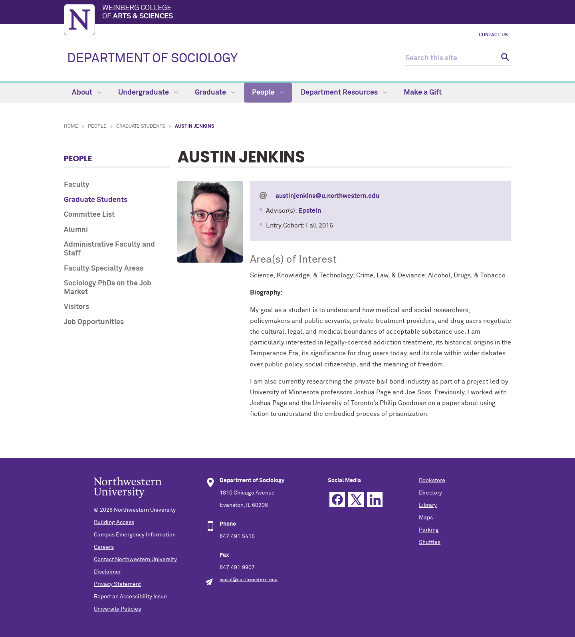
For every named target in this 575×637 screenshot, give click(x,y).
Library (428, 505)
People (268, 92)
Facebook (337, 499)
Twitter (356, 499)
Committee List (89, 214)
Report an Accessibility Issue (130, 596)
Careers (104, 547)
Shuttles (429, 542)
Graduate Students (140, 126)
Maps (426, 517)
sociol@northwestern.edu (249, 580)
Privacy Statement (117, 584)
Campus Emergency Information (135, 535)
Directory (430, 493)
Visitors (76, 307)
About (86, 92)
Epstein (309, 211)
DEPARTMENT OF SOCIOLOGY (152, 58)
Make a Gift (423, 92)
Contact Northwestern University (135, 559)
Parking (429, 530)
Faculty (76, 184)
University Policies (117, 609)
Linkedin (375, 499)
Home (71, 126)
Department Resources (344, 92)
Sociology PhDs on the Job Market (107, 288)
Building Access (114, 522)
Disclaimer (107, 572)
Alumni (76, 229)
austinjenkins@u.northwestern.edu (327, 196)
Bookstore (432, 480)
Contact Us (493, 35)
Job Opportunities (94, 322)
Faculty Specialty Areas (103, 268)
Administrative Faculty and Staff (109, 249)
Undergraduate (148, 92)
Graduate (215, 92)
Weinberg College (306, 12)
